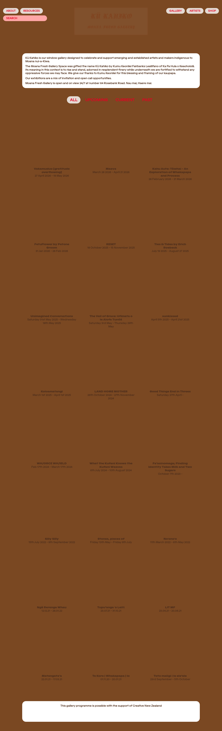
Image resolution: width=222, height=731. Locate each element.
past (147, 99)
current (124, 99)
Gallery (175, 10)
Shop (212, 10)
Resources (31, 10)
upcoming (96, 99)
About (11, 10)
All (73, 99)
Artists (194, 10)
